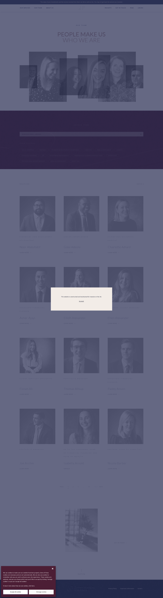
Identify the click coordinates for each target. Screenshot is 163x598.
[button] (53, 569)
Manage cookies (41, 592)
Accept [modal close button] (81, 301)
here (33, 586)
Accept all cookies (15, 592)
